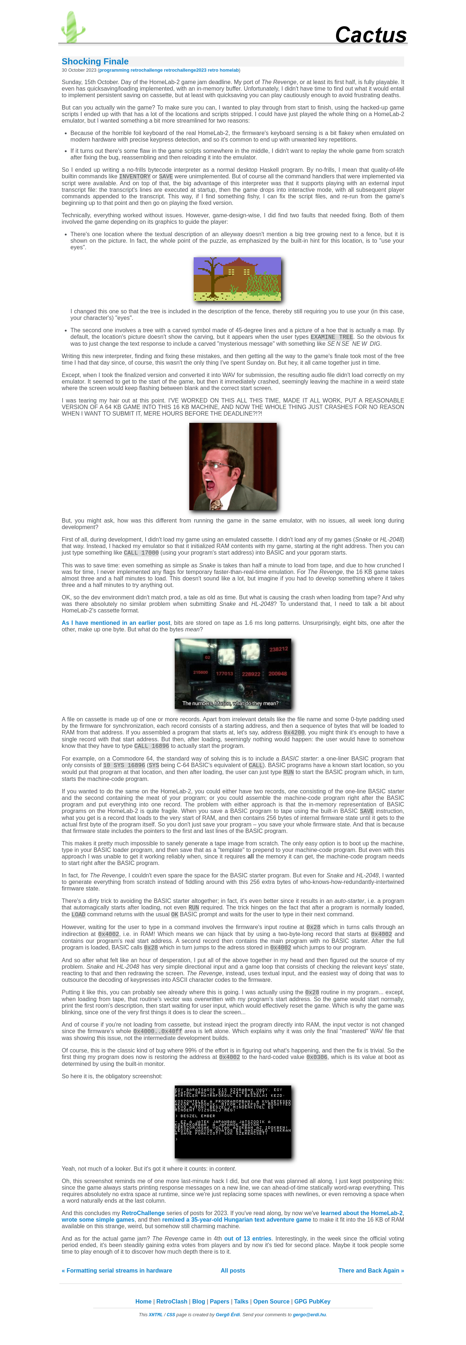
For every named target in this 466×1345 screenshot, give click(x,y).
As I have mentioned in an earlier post (116, 626)
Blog (198, 1319)
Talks (241, 1319)
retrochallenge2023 (185, 70)
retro (213, 70)
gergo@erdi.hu (309, 1332)
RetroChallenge (143, 1230)
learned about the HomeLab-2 (362, 1230)
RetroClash (172, 1319)
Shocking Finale (95, 61)
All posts (233, 1288)
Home (143, 1319)
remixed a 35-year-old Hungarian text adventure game (236, 1237)
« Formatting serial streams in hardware (117, 1288)
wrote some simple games (98, 1237)
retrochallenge (147, 70)
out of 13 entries (248, 1256)
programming (114, 70)
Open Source (271, 1319)
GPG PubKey (312, 1319)
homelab (229, 70)
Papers (219, 1319)
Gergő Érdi (228, 1332)
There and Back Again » (371, 1288)
